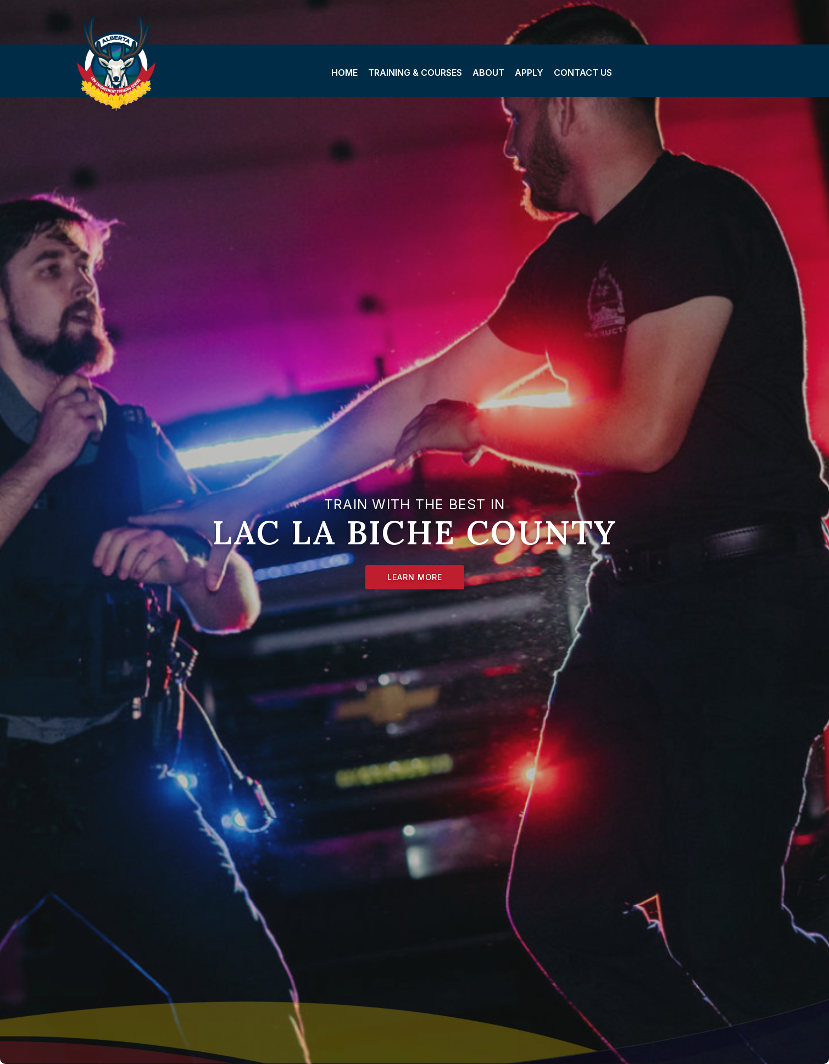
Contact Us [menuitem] (583, 72)
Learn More (414, 577)
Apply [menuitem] (529, 72)
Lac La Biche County (128, 64)
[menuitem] (344, 70)
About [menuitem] (488, 72)
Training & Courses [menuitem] (415, 72)
